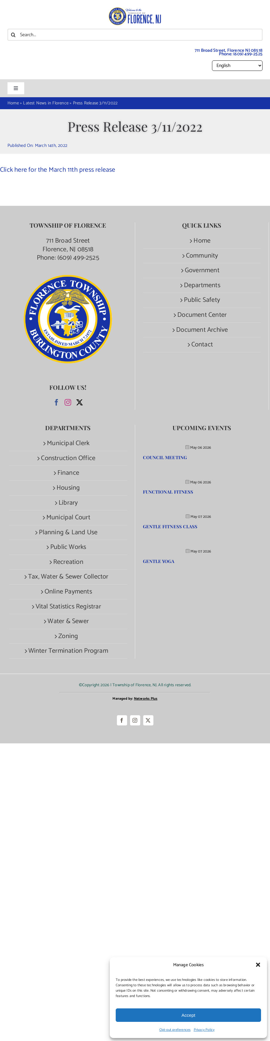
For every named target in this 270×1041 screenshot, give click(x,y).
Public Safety (202, 300)
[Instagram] (68, 402)
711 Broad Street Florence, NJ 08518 (68, 245)
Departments (202, 285)
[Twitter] (79, 402)
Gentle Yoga (159, 561)
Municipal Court (68, 517)
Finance (68, 473)
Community (202, 256)
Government (202, 270)
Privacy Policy (204, 1030)
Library (68, 503)
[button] (258, 965)
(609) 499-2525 (248, 54)
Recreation (68, 562)
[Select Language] (237, 65)
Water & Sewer (68, 621)
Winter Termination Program (68, 651)
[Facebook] (56, 402)
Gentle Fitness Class (170, 526)
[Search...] (135, 35)
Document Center (202, 315)
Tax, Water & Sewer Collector (68, 577)
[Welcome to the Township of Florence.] (135, 10)
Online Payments (68, 592)
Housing (68, 488)
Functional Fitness (168, 492)
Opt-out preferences (175, 1030)
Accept (188, 1015)
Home (201, 241)
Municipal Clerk (68, 443)
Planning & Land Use (68, 532)
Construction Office (68, 458)
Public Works (68, 547)
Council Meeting (165, 457)
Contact (202, 344)
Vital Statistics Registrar (68, 606)
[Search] (13, 35)
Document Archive (202, 330)
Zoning (68, 636)
